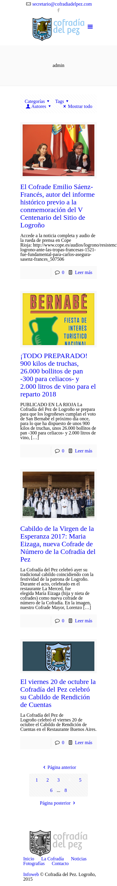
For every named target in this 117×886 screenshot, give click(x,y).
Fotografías (34, 863)
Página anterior (58, 767)
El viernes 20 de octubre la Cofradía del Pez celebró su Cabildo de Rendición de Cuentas (58, 693)
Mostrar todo (76, 106)
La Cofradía (52, 858)
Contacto (60, 863)
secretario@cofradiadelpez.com (62, 3)
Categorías (38, 101)
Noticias (78, 858)
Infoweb (31, 874)
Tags (63, 101)
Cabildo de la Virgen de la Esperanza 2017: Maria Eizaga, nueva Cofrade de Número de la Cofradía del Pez (58, 544)
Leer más (83, 272)
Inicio (28, 858)
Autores (39, 106)
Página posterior (58, 802)
